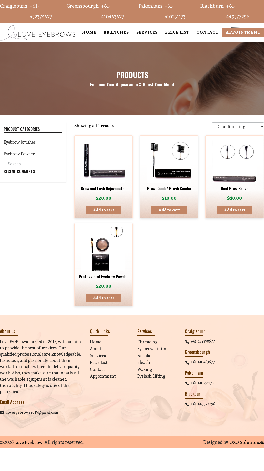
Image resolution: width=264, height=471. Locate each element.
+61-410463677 (203, 362)
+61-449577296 (203, 404)
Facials (143, 355)
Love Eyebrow (28, 442)
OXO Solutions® (246, 442)
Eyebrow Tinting (152, 348)
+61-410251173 (202, 383)
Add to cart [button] (103, 210)
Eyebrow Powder (19, 153)
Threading (147, 341)
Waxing (144, 369)
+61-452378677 (203, 341)
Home (95, 341)
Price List (98, 362)
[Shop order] (237, 126)
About (95, 348)
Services (98, 355)
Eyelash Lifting (151, 376)
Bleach (143, 362)
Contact (97, 369)
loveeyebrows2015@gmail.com (32, 412)
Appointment (103, 376)
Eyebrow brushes (20, 142)
